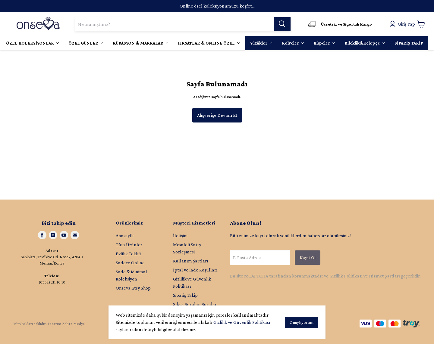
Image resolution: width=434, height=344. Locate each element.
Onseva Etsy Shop (133, 287)
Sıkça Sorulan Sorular (195, 304)
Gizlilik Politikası (346, 275)
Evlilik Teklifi (128, 253)
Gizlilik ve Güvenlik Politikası (241, 322)
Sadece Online (130, 262)
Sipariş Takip (185, 295)
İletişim (180, 235)
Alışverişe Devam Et (217, 115)
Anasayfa (125, 235)
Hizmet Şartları (384, 275)
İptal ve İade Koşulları (195, 269)
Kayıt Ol (308, 257)
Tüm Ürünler (129, 244)
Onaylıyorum (301, 322)
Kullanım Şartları (190, 260)
